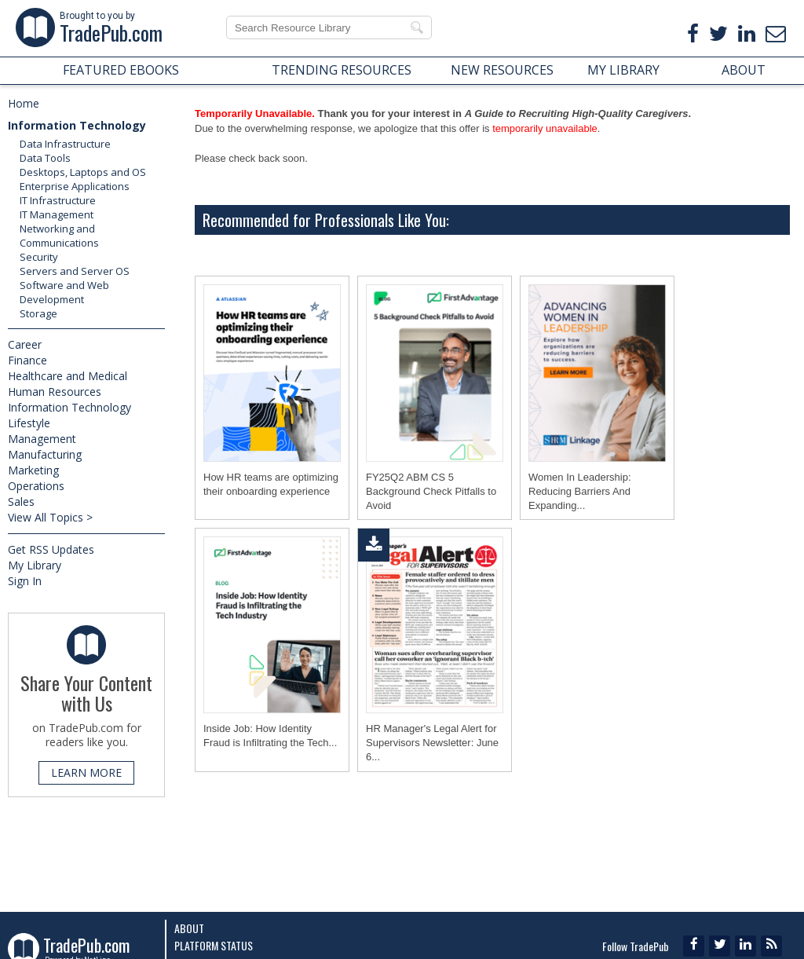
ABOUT (744, 70)
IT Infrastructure (58, 200)
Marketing (33, 470)
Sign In (25, 580)
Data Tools (45, 158)
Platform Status (213, 945)
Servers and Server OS (75, 271)
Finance (27, 360)
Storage (38, 313)
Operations (36, 485)
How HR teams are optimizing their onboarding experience (270, 484)
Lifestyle (29, 422)
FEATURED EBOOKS (121, 70)
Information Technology (77, 125)
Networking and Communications (59, 235)
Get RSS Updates (51, 549)
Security (39, 257)
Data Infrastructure (65, 144)
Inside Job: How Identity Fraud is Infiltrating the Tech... (270, 739)
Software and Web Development (64, 292)
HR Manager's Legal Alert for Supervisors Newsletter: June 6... (432, 746)
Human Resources (54, 391)
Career (25, 344)
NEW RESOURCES (502, 70)
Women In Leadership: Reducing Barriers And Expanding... (579, 491)
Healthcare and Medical (67, 375)
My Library (34, 565)
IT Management (56, 214)
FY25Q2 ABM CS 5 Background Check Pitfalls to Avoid (431, 491)
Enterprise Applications (75, 186)
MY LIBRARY (623, 70)
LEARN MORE (86, 772)
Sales (21, 501)
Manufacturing (45, 454)
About (189, 928)
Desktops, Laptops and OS (83, 172)
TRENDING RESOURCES (341, 70)
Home (23, 103)
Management (42, 438)
